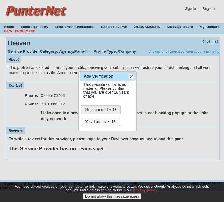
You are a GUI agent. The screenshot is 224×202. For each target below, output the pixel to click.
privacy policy (145, 191)
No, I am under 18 (100, 109)
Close (131, 76)
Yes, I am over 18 (100, 122)
